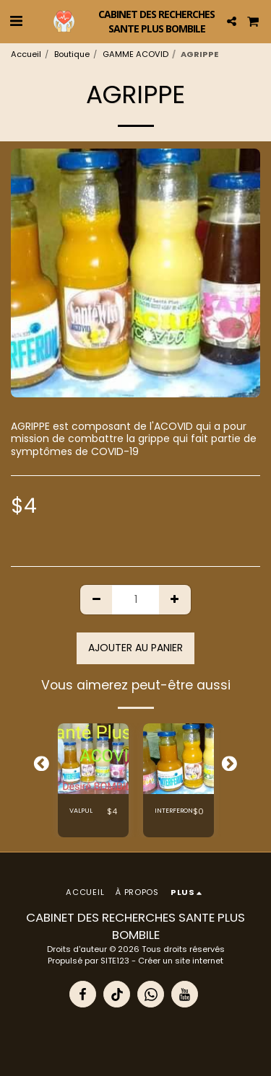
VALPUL (81, 810)
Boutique (72, 54)
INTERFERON (174, 810)
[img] (93, 758)
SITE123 (114, 960)
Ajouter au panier (135, 647)
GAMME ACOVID (135, 54)
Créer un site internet (180, 960)
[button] (16, 21)
